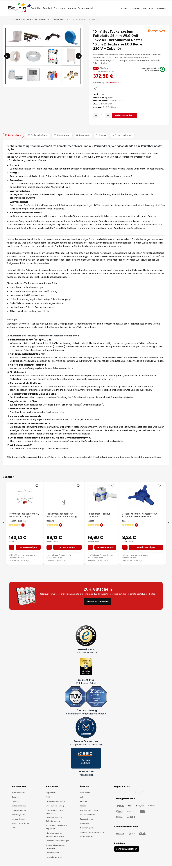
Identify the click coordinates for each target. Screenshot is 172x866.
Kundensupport (19, 792)
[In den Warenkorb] (11, 551)
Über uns (84, 786)
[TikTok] (139, 792)
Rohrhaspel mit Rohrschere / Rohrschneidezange (24, 519)
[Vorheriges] (7, 59)
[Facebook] (116, 792)
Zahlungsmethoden (20, 823)
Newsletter (85, 823)
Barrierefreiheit (52, 852)
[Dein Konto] (135, 12)
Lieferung (16, 801)
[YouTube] (122, 792)
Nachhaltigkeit (86, 828)
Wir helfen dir (19, 786)
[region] (43, 59)
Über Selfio (85, 792)
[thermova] (156, 34)
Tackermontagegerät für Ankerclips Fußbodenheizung (61, 519)
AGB (48, 797)
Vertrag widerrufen (126, 848)
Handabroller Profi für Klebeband (99, 519)
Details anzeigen (28, 550)
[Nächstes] (79, 59)
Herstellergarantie (54, 857)
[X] (133, 792)
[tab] (13, 138)
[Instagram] (128, 792)
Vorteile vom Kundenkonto (92, 832)
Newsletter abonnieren (98, 601)
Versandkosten (112, 86)
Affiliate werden (87, 836)
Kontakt (83, 801)
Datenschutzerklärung (55, 801)
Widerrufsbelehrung (55, 806)
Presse (83, 806)
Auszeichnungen (87, 814)
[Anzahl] (102, 118)
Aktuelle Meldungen (89, 810)
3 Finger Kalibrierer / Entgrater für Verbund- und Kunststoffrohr (139, 519)
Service (15, 797)
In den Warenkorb (124, 118)
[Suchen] (124, 12)
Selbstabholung (19, 806)
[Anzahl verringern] (95, 118)
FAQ (14, 828)
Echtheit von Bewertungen (57, 840)
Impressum (51, 792)
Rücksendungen (19, 810)
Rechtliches (52, 786)
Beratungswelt (18, 814)
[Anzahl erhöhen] (108, 118)
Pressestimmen (87, 819)
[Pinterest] (144, 792)
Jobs (82, 797)
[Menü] (5, 12)
